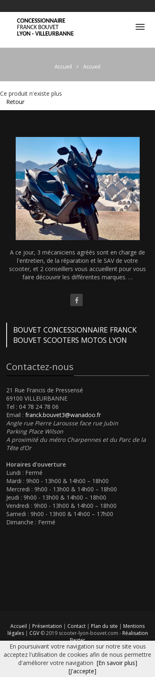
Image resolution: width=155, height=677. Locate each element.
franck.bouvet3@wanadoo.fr (63, 415)
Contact (77, 626)
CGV (35, 633)
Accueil (18, 626)
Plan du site (105, 626)
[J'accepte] (82, 671)
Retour (15, 102)
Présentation (47, 626)
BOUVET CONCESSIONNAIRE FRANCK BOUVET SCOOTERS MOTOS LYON (75, 335)
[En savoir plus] (117, 663)
